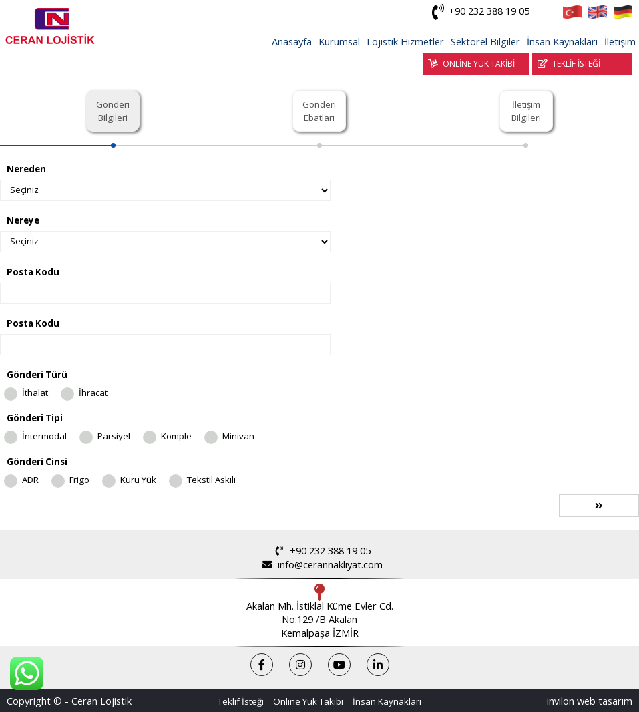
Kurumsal (339, 41)
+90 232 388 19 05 (478, 12)
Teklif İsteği (241, 701)
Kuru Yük (138, 480)
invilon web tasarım (589, 700)
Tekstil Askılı (211, 480)
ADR (30, 480)
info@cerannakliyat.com (319, 565)
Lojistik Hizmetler (405, 41)
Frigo (79, 480)
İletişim (620, 41)
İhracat (93, 393)
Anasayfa (292, 41)
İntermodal (44, 436)
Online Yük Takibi (308, 701)
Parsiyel (113, 436)
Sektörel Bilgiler (485, 41)
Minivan (238, 436)
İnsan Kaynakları (562, 41)
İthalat (35, 393)
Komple (176, 436)
